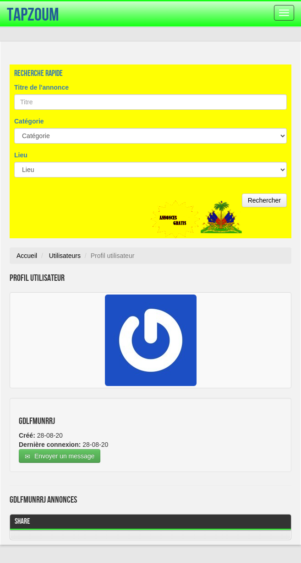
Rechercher (264, 200)
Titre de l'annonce (41, 87)
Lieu (20, 155)
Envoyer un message (59, 456)
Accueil (26, 255)
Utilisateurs (65, 255)
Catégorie (29, 121)
